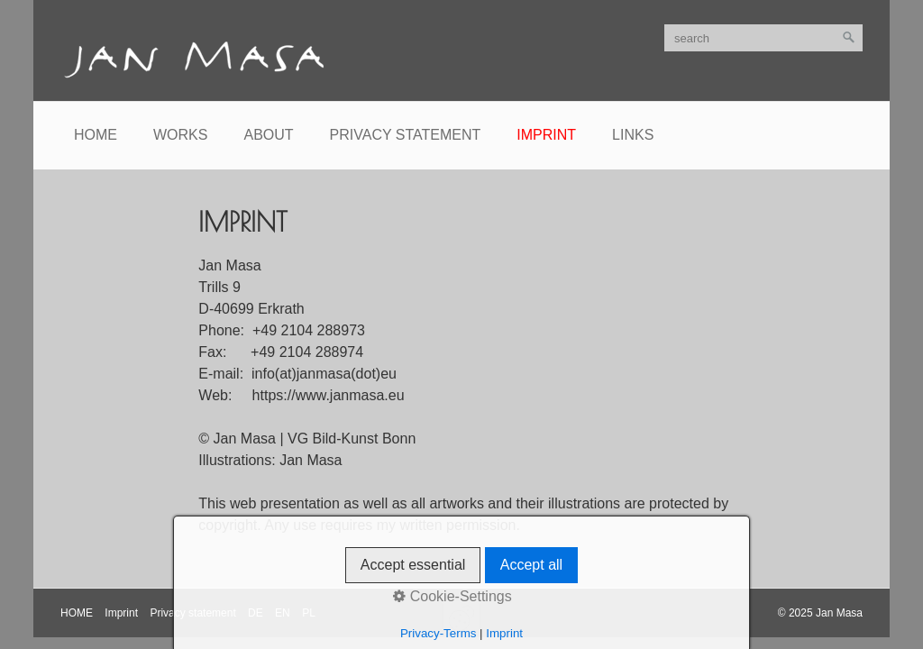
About (268, 134)
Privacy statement (405, 134)
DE (255, 613)
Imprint (546, 134)
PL (308, 613)
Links (632, 134)
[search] (763, 37)
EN (282, 613)
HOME (76, 613)
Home (95, 134)
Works (180, 134)
